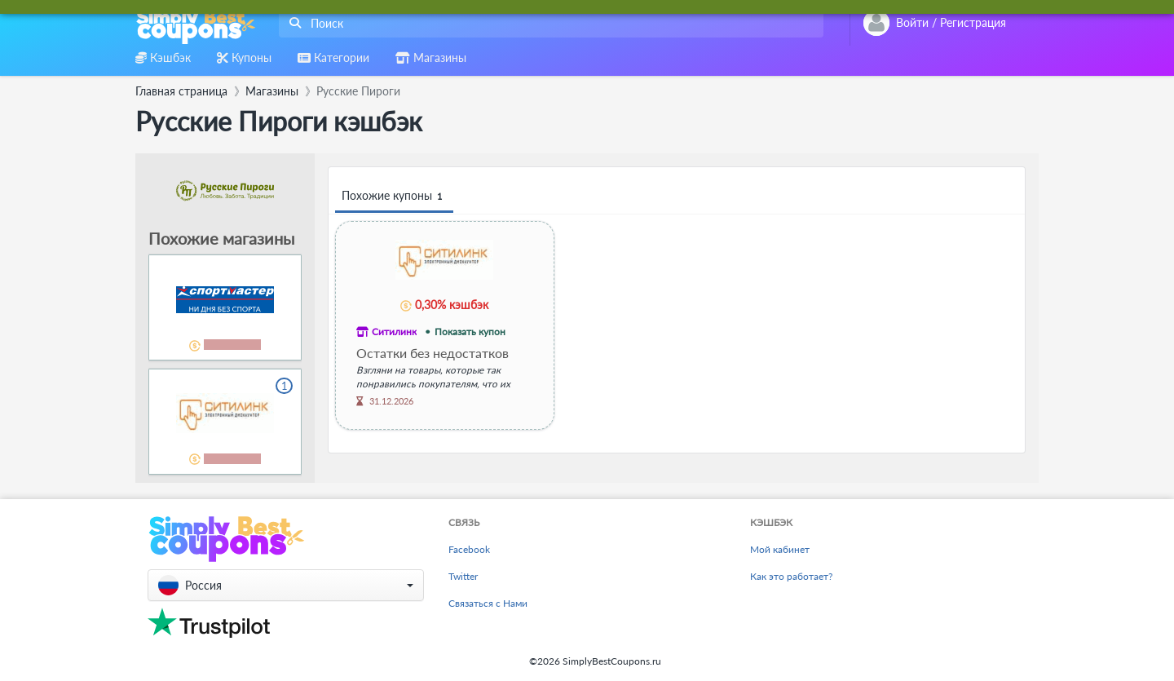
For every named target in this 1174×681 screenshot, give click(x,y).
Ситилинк (394, 331)
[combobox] (548, 23)
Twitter (463, 576)
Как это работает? (791, 576)
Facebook (469, 549)
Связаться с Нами (487, 603)
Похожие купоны (394, 196)
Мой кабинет (780, 549)
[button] (286, 585)
